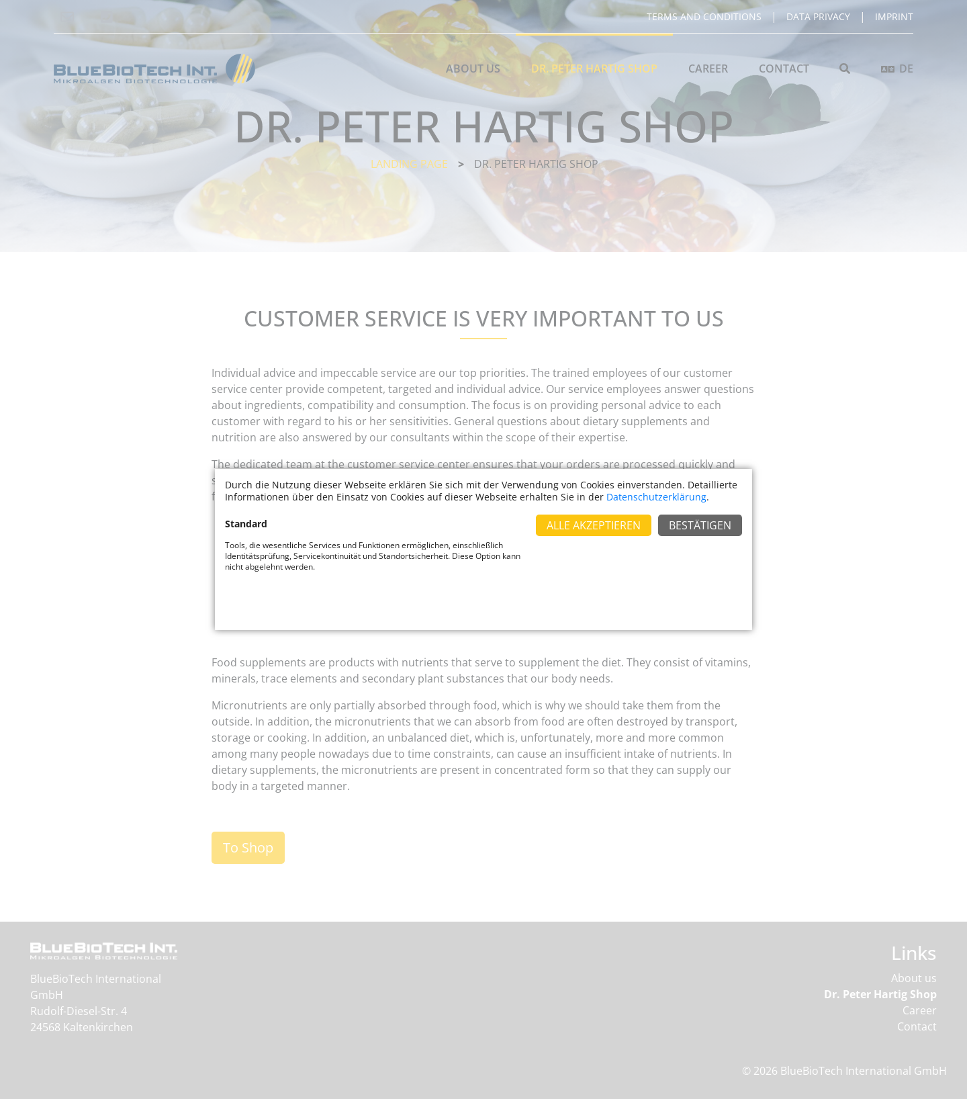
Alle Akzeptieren (594, 525)
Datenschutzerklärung (656, 496)
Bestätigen (700, 525)
